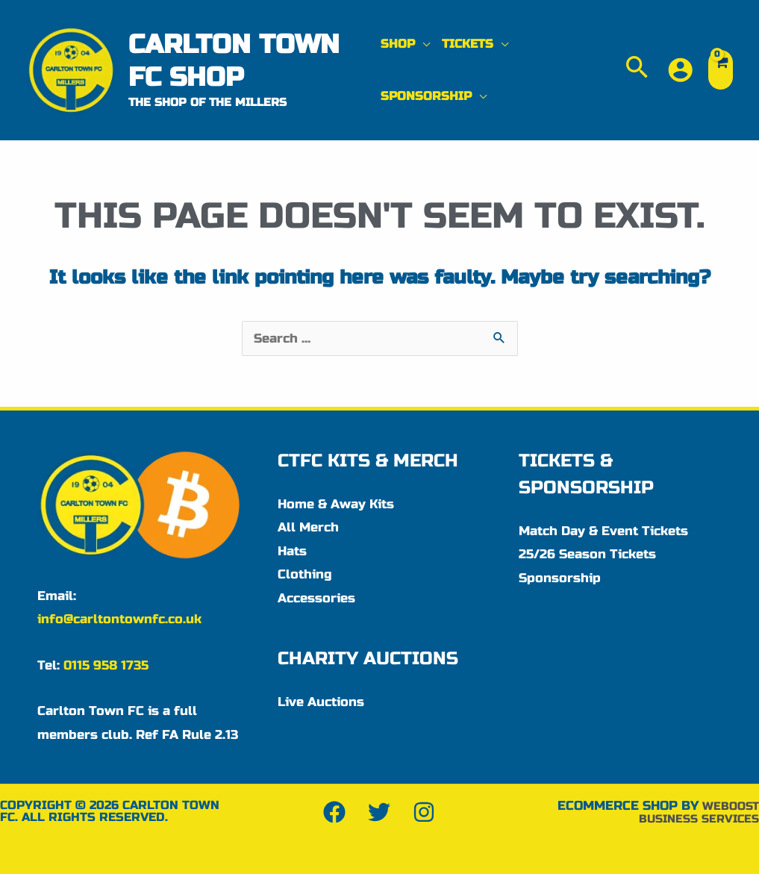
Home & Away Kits (336, 504)
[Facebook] (334, 812)
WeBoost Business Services (692, 812)
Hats (292, 551)
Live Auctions (321, 702)
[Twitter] (379, 812)
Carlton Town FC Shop (234, 61)
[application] (422, 44)
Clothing (305, 574)
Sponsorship (560, 578)
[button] (405, 44)
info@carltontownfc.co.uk (119, 619)
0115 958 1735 (106, 665)
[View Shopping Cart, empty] (720, 70)
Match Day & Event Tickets (603, 531)
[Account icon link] (680, 70)
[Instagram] (424, 812)
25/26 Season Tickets (587, 554)
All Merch (308, 527)
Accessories (316, 598)
